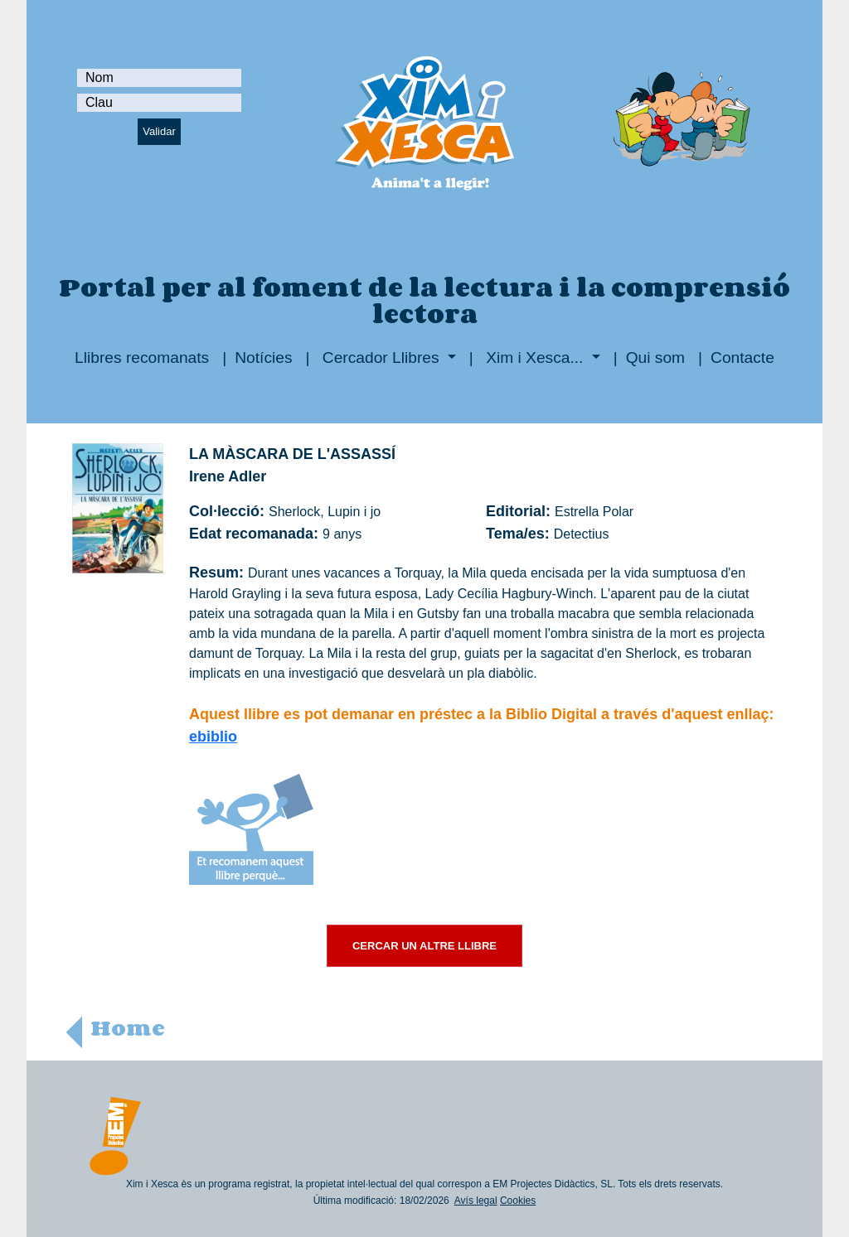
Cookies (518, 1200)
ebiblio (213, 736)
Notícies (263, 357)
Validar (159, 131)
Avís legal (475, 1200)
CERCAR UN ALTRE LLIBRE (424, 946)
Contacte (742, 357)
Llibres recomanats (142, 357)
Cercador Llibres (381, 357)
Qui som (655, 357)
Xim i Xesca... (535, 357)
